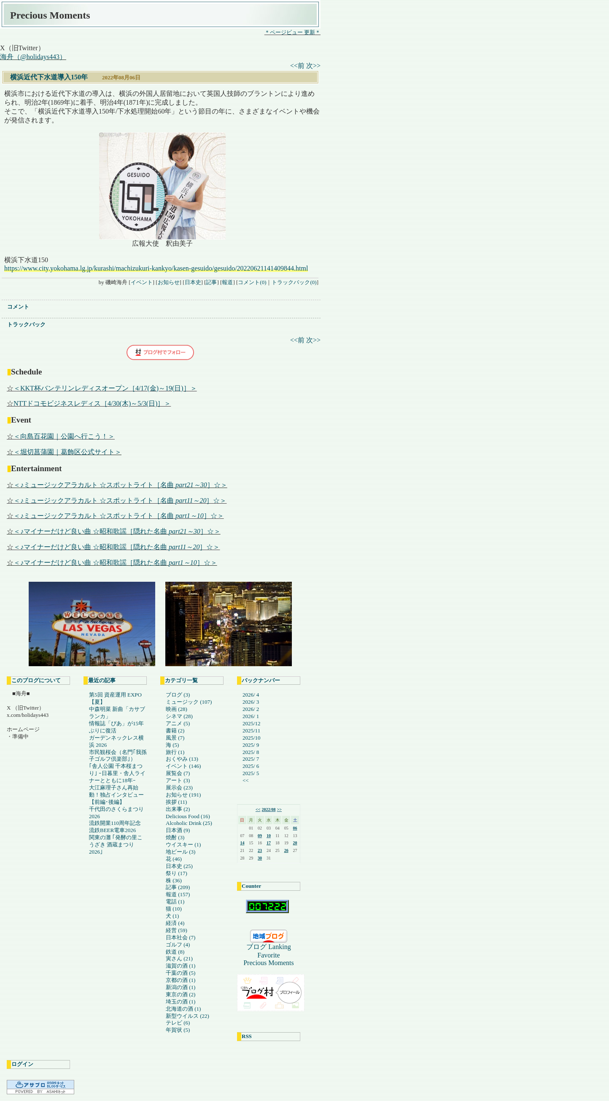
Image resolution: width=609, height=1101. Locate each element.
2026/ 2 (251, 709)
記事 (211, 282)
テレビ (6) (178, 1023)
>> (279, 809)
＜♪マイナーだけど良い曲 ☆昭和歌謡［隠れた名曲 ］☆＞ (117, 531)
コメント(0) (252, 282)
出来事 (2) (178, 809)
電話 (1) (175, 901)
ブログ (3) (178, 695)
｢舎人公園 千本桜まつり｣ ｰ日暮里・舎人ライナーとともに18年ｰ (117, 773)
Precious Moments (50, 15)
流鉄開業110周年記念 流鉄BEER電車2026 (115, 826)
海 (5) (172, 745)
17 (269, 843)
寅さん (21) (179, 958)
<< (246, 780)
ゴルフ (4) (178, 944)
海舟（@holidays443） (33, 56)
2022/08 (269, 809)
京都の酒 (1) (180, 980)
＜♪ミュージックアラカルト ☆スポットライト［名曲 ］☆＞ (120, 484)
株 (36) (174, 880)
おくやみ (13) (182, 759)
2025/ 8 (251, 752)
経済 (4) (175, 923)
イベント (142, 282)
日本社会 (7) (180, 937)
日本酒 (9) (178, 830)
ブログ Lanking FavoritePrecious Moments (270, 954)
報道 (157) (178, 894)
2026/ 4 (251, 695)
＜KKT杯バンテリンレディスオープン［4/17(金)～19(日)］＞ (105, 388)
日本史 (193, 282)
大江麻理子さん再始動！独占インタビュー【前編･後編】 (116, 794)
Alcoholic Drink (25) (189, 823)
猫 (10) (174, 909)
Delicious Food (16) (188, 816)
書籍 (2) (175, 730)
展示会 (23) (179, 787)
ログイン (22, 1064)
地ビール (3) (180, 852)
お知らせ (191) (183, 795)
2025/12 (252, 723)
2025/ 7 (251, 759)
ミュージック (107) (189, 702)
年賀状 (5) (178, 1030)
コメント (18, 307)
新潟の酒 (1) (180, 987)
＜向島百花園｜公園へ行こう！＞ (64, 436)
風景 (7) (175, 738)
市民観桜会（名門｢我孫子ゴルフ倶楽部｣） (118, 755)
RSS (247, 1036)
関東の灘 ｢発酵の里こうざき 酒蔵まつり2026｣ (116, 844)
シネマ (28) (179, 716)
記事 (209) (178, 887)
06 (295, 828)
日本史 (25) (179, 866)
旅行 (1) (175, 752)
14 (242, 843)
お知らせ (169, 282)
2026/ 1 (251, 716)
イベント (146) (183, 766)
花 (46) (174, 859)
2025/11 (251, 730)
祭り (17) (176, 873)
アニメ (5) (178, 723)
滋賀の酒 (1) (180, 966)
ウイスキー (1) (183, 844)
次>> (313, 65)
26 (286, 850)
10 (269, 835)
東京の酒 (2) (180, 994)
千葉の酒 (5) (180, 973)
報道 (227, 282)
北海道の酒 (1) (183, 1009)
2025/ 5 (251, 773)
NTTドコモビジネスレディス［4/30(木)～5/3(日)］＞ (92, 403)
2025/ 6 (251, 766)
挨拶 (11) (176, 802)
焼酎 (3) (175, 837)
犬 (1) (172, 916)
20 (295, 843)
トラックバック (26, 324)
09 (260, 835)
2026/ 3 (251, 702)
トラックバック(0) (294, 282)
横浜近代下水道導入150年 (49, 77)
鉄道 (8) (175, 952)
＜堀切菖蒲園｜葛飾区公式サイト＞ (67, 452)
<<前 (298, 65)
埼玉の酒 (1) (180, 1001)
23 (260, 850)
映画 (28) (176, 709)
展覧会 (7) (178, 773)
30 (260, 858)
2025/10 (252, 738)
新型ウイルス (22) (187, 1016)
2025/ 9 (251, 745)
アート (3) (178, 780)
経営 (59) (176, 930)
